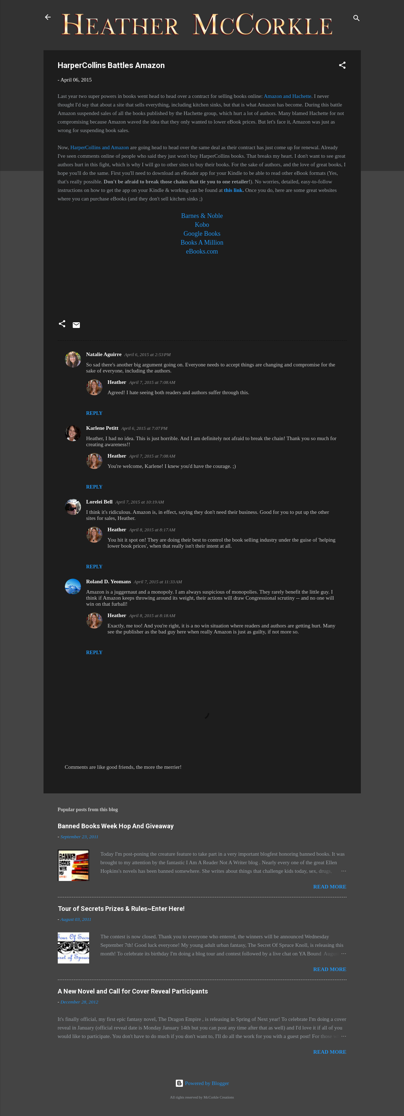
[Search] (356, 19)
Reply (94, 413)
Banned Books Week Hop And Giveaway (116, 826)
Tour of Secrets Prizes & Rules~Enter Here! (121, 908)
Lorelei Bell (99, 502)
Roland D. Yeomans (108, 581)
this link (233, 190)
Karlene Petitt (102, 428)
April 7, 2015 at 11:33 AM (158, 581)
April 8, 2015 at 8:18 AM (152, 615)
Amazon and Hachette (287, 96)
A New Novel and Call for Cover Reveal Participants (133, 991)
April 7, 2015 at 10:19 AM (140, 502)
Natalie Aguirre (104, 354)
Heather (117, 382)
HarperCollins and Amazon (99, 147)
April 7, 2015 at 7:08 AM (152, 382)
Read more (330, 887)
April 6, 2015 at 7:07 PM (144, 428)
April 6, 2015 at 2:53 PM (147, 354)
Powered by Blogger (202, 1083)
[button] (342, 66)
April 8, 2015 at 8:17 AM (152, 529)
